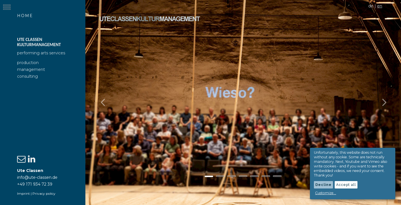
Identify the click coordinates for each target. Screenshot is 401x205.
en (379, 6)
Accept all (346, 185)
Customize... (325, 193)
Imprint (23, 193)
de (370, 6)
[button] (109, 102)
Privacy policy (43, 193)
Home (25, 15)
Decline (323, 185)
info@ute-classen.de (37, 177)
